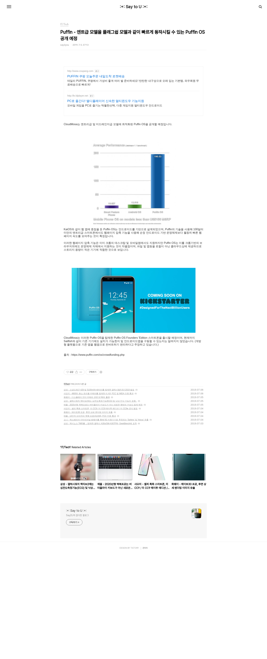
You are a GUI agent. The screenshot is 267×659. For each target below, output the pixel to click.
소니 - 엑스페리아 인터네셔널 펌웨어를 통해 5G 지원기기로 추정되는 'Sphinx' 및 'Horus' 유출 (106, 524)
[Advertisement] (133, 96)
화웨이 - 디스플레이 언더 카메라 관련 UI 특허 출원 (87, 502)
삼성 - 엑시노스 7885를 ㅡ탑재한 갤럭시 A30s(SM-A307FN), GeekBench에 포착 (100, 528)
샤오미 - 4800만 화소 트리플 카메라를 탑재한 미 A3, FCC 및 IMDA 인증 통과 (99, 498)
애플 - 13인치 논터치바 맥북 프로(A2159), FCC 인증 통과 (90, 520)
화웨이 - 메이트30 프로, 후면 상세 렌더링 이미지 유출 (88, 517)
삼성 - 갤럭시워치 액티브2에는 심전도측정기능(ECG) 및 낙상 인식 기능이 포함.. (100, 505)
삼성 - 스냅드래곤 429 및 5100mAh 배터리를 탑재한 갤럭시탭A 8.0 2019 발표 (99, 494)
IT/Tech (67, 488)
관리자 (145, 652)
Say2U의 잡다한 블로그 (77, 619)
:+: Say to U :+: (133, 7)
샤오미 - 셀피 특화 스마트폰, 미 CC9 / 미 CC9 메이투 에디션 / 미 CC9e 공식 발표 (101, 513)
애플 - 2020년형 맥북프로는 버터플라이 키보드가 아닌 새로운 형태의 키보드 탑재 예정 (103, 509)
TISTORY (134, 652)
